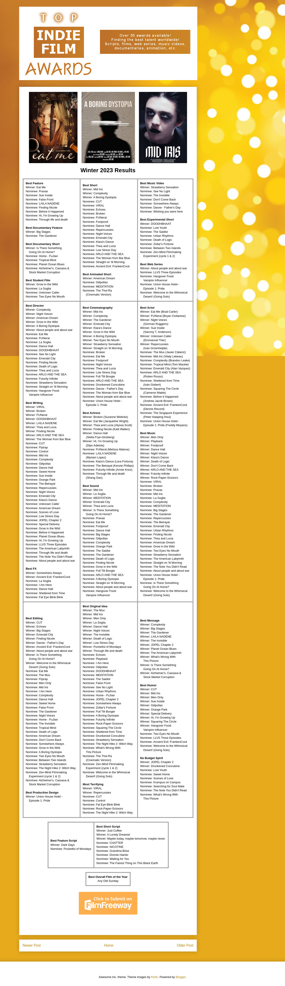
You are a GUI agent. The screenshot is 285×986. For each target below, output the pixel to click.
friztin (154, 977)
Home (109, 945)
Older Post (185, 945)
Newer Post (32, 945)
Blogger (180, 977)
